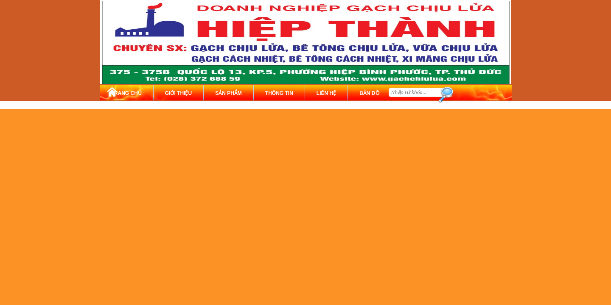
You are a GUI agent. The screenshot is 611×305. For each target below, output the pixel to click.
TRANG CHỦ (126, 93)
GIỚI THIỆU (178, 93)
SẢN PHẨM (228, 93)
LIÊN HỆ (326, 93)
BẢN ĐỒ (369, 93)
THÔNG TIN (279, 93)
